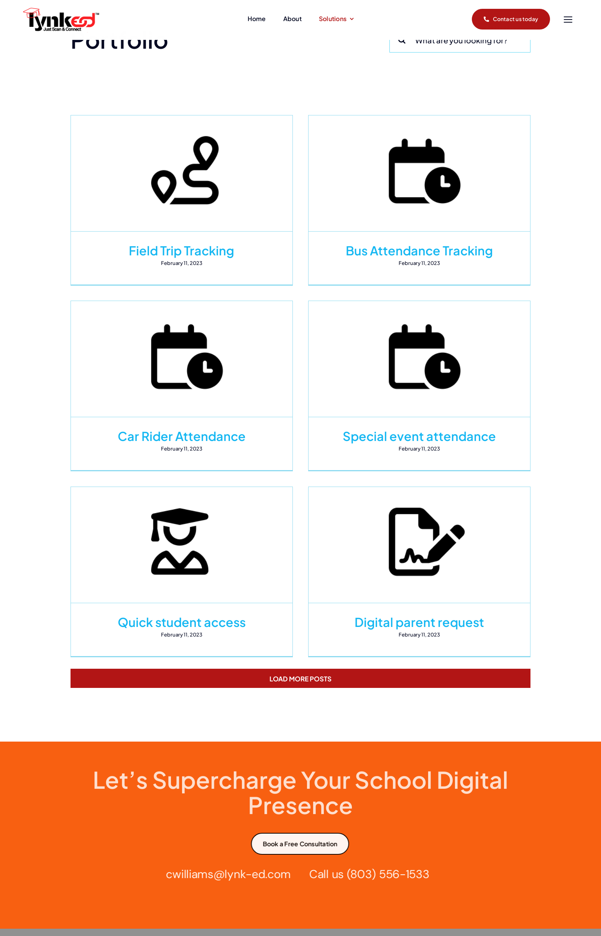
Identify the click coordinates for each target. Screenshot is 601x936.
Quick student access (220, 570)
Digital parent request (438, 570)
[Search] (402, 40)
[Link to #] (568, 20)
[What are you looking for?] (459, 40)
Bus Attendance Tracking (400, 250)
